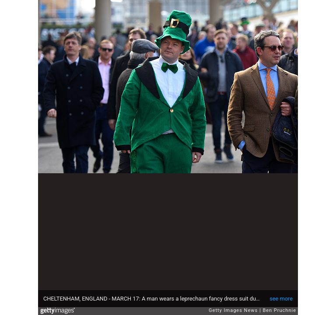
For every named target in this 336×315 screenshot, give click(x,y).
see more (281, 298)
